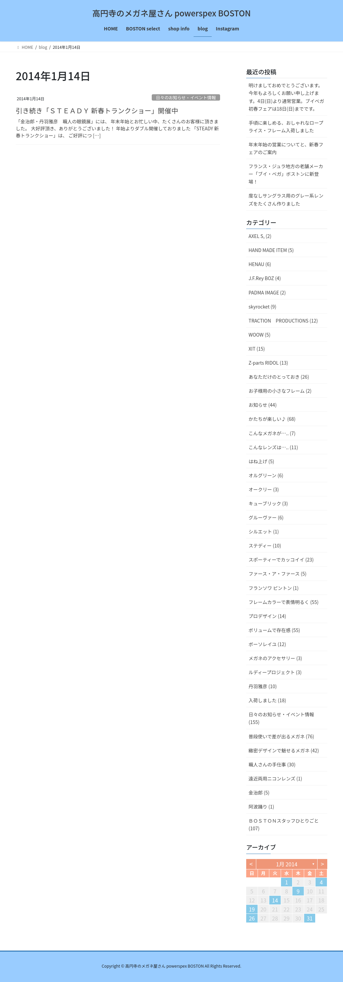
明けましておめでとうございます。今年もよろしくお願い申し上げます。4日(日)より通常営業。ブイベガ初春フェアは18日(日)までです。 (286, 97)
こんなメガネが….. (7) (272, 433)
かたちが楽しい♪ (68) (272, 418)
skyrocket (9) (262, 306)
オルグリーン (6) (266, 475)
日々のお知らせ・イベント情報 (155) (281, 718)
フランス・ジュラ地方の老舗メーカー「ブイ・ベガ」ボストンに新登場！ (286, 174)
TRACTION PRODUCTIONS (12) (283, 320)
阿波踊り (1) (261, 806)
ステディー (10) (265, 545)
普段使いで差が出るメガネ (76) (281, 736)
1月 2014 (286, 864)
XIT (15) (257, 348)
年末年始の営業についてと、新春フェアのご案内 (286, 148)
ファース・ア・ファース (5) (277, 573)
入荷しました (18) (267, 700)
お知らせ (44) (263, 404)
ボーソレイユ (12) (267, 644)
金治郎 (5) (259, 792)
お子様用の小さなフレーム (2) (280, 390)
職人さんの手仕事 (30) (272, 764)
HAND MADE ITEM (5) (271, 250)
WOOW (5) (259, 334)
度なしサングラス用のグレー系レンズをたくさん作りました (286, 199)
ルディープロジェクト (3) (275, 672)
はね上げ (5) (261, 461)
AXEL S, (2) (260, 236)
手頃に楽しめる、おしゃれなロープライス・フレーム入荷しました (286, 126)
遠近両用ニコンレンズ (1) (275, 778)
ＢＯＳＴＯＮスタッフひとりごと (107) (284, 824)
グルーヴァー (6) (266, 517)
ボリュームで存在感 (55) (274, 630)
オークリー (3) (264, 489)
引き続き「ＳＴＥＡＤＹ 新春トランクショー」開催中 (97, 110)
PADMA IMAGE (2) (267, 292)
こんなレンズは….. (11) (273, 447)
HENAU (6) (260, 264)
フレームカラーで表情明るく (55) (284, 602)
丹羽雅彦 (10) (263, 686)
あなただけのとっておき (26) (279, 376)
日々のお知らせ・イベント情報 (186, 97)
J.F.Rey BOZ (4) (265, 278)
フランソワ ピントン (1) (274, 588)
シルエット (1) (264, 531)
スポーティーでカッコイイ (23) (281, 559)
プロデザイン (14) (267, 616)
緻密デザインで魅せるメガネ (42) (284, 750)
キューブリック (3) (268, 503)
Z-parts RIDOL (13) (268, 362)
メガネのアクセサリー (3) (275, 658)
